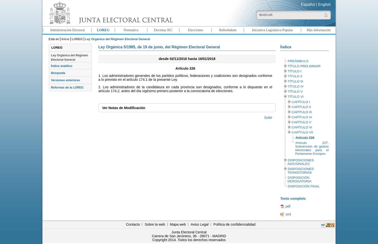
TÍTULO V (295, 91)
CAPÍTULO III (302, 112)
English (324, 4)
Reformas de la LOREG (67, 87)
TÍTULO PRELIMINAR (304, 66)
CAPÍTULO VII (302, 132)
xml (288, 214)
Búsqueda (58, 73)
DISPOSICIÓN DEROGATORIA (299, 179)
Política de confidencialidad (234, 224)
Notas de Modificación (123, 108)
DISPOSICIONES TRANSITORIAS (300, 170)
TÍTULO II (295, 76)
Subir (268, 117)
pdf (287, 206)
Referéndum (227, 30)
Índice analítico (61, 66)
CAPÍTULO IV (302, 117)
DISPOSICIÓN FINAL (304, 186)
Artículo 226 (305, 138)
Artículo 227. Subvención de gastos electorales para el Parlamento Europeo (312, 148)
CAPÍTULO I (301, 102)
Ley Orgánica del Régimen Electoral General (69, 57)
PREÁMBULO (298, 61)
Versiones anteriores (65, 80)
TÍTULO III (295, 81)
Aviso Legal (200, 224)
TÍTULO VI (296, 96)
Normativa (131, 30)
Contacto (133, 224)
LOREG (103, 30)
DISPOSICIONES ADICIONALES (300, 162)
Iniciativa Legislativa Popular (272, 30)
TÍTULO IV (296, 86)
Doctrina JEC (163, 30)
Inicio (65, 39)
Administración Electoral (67, 30)
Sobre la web (155, 224)
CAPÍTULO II (301, 107)
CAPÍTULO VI (302, 127)
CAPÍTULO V (301, 122)
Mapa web (178, 224)
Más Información (319, 30)
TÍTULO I (294, 71)
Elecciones (195, 30)
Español (308, 4)
